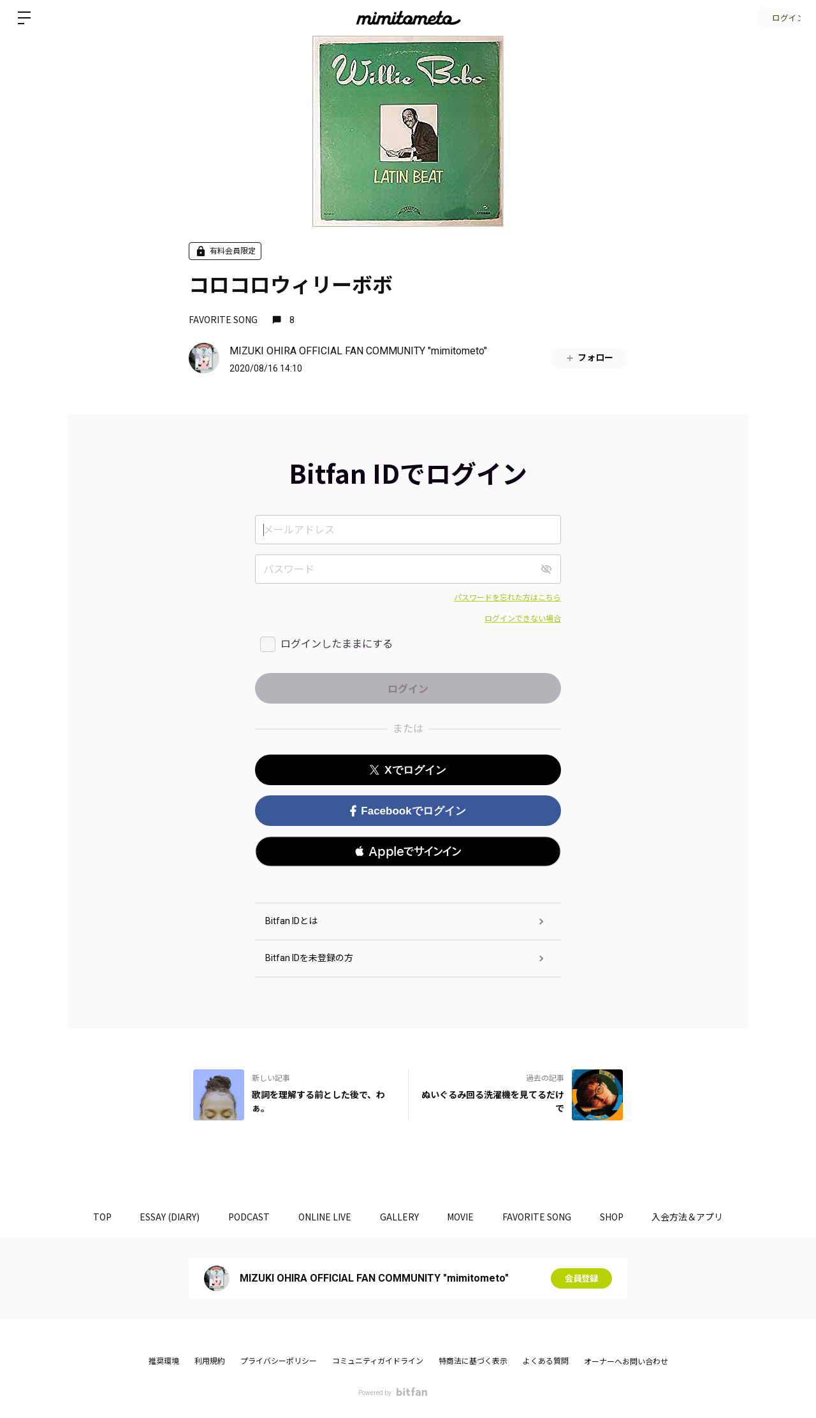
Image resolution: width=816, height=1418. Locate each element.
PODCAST (242, 1216)
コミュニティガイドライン (377, 1361)
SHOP (622, 1216)
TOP (89, 1216)
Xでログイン (408, 770)
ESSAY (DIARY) (160, 1216)
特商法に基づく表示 (473, 1361)
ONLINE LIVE (321, 1216)
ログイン (777, 17)
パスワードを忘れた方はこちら (507, 597)
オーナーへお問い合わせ (626, 1362)
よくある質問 (546, 1361)
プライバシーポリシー (278, 1361)
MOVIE (464, 1216)
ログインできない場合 (522, 618)
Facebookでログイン (407, 811)
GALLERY (399, 1216)
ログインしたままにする (336, 644)
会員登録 (581, 1278)
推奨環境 (164, 1361)
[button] (408, 851)
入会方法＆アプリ (701, 1216)
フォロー (589, 357)
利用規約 (209, 1361)
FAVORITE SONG (223, 319)
